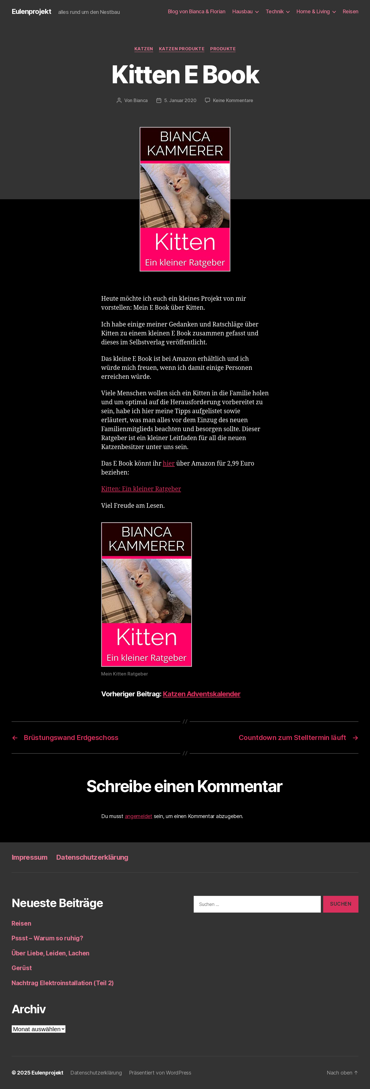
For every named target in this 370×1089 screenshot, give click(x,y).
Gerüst (22, 968)
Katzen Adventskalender (201, 694)
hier (169, 464)
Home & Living (313, 11)
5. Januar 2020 (180, 100)
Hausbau (242, 11)
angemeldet (138, 816)
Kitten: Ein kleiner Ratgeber (141, 489)
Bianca (141, 100)
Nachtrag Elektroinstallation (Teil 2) (63, 983)
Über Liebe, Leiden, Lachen (50, 953)
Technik (275, 11)
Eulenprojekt (31, 11)
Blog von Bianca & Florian (196, 11)
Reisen (350, 11)
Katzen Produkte (181, 48)
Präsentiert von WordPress (160, 1073)
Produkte (223, 48)
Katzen (143, 48)
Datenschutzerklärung (92, 857)
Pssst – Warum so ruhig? (47, 938)
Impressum (29, 857)
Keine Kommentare (233, 100)
